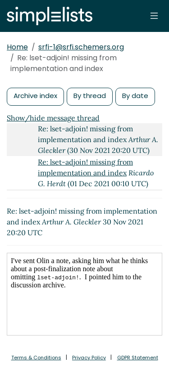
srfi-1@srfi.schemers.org (81, 47)
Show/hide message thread (53, 117)
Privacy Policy (89, 357)
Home (17, 47)
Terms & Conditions (36, 357)
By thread (89, 95)
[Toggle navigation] (154, 16)
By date (135, 95)
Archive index (35, 95)
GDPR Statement (137, 357)
